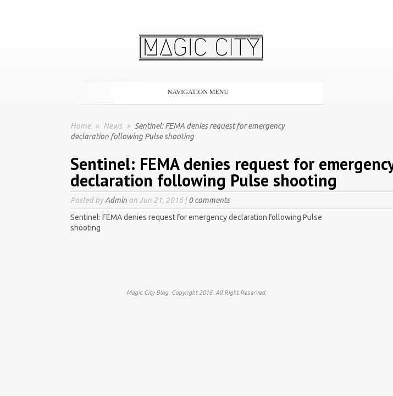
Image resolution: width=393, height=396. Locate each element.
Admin (116, 200)
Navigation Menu (194, 92)
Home (80, 126)
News (113, 126)
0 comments (209, 200)
